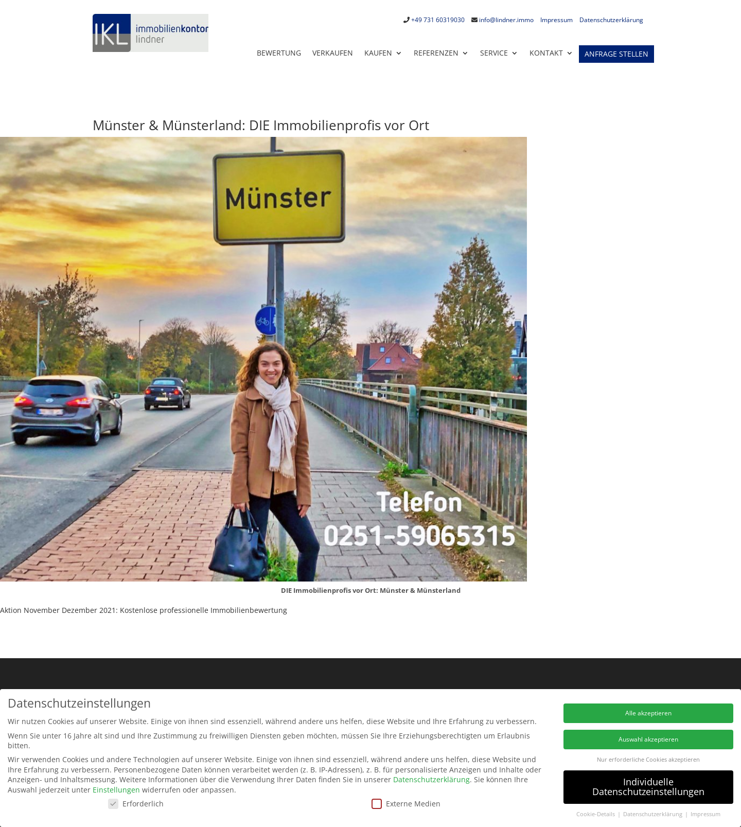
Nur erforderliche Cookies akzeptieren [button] (648, 759)
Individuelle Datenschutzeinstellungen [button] (648, 787)
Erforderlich (136, 803)
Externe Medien (406, 803)
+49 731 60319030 (438, 19)
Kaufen (378, 53)
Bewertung (279, 53)
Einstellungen (116, 790)
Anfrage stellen (616, 54)
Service (494, 53)
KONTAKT (546, 53)
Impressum (556, 19)
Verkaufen (332, 53)
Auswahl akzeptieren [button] (648, 739)
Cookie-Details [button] (596, 814)
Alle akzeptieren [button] (648, 713)
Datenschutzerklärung (611, 19)
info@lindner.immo (506, 19)
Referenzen (436, 53)
